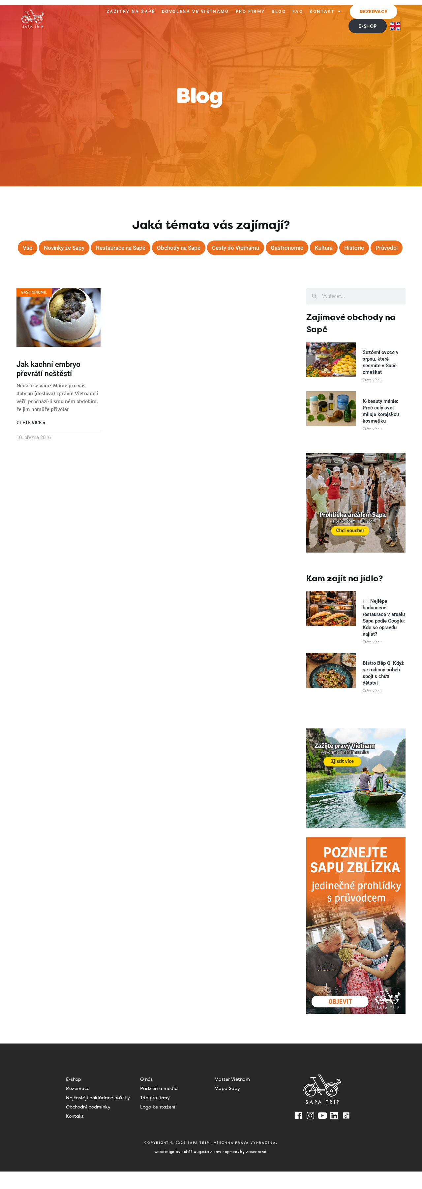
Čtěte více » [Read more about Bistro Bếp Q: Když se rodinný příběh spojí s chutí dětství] (373, 708)
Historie (379, 247)
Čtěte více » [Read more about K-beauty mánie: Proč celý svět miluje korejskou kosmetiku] (373, 446)
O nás (146, 1097)
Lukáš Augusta (195, 1169)
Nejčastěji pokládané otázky (98, 1115)
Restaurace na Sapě (135, 247)
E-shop (73, 1097)
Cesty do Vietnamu (255, 247)
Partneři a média (159, 1106)
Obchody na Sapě (196, 247)
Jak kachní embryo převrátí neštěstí (48, 386)
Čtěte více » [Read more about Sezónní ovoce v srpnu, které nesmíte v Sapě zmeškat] (373, 397)
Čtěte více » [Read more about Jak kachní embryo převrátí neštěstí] (30, 440)
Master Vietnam (232, 1097)
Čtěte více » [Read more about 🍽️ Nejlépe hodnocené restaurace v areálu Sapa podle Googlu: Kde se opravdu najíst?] (373, 659)
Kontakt (326, 11)
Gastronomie (309, 247)
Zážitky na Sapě (130, 11)
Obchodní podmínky (88, 1124)
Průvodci (210, 264)
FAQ (297, 11)
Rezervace (77, 1106)
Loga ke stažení (157, 1124)
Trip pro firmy (155, 1115)
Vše (37, 247)
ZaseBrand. (257, 1169)
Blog (279, 11)
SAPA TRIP (199, 1160)
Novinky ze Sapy (75, 247)
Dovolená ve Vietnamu (195, 11)
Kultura (347, 247)
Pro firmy (250, 11)
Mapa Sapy (227, 1106)
